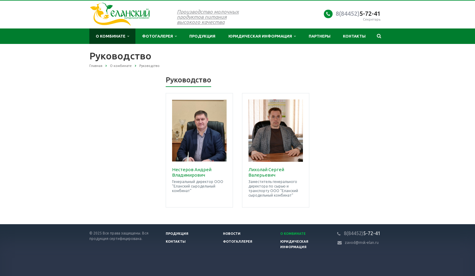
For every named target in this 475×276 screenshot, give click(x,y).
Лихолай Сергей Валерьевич (266, 172)
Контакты (354, 36)
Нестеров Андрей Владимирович (191, 172)
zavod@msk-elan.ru (362, 242)
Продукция (202, 36)
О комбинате (112, 36)
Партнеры (320, 36)
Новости (232, 233)
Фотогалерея (159, 36)
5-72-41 (358, 13)
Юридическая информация (262, 36)
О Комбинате (293, 233)
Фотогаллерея (237, 241)
